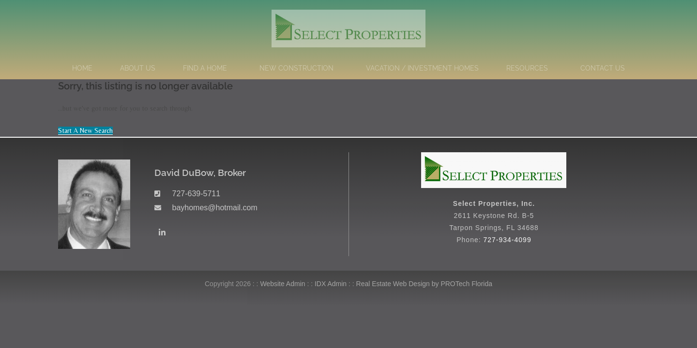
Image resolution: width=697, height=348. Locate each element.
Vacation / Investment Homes (422, 68)
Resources (529, 68)
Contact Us (602, 68)
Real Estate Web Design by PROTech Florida (424, 284)
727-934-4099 (507, 240)
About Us (137, 68)
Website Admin (282, 284)
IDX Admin (331, 284)
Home (82, 68)
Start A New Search (85, 130)
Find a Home (207, 68)
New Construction (298, 68)
